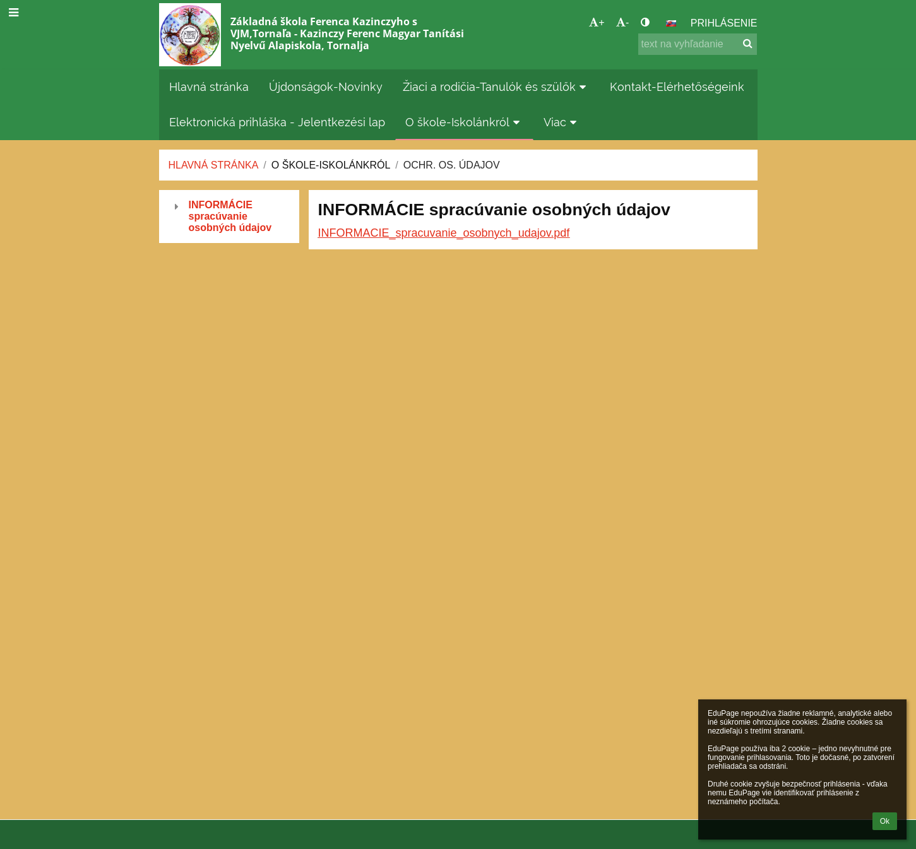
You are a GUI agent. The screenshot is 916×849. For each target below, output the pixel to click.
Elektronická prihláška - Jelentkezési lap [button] (277, 122)
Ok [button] (884, 821)
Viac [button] (562, 122)
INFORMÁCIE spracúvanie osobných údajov (230, 216)
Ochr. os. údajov (451, 165)
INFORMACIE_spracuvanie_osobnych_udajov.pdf (444, 233)
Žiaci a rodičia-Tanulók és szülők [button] (496, 86)
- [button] (622, 22)
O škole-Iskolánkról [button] (464, 122)
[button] (671, 23)
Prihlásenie (724, 23)
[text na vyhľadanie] (698, 44)
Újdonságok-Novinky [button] (326, 86)
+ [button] (596, 22)
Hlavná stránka (214, 165)
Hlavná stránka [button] (209, 86)
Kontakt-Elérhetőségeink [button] (677, 86)
